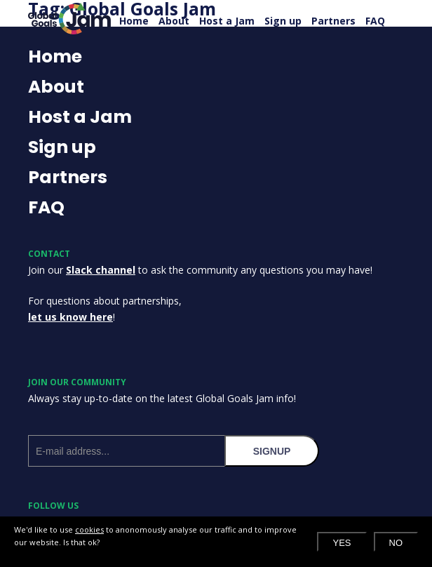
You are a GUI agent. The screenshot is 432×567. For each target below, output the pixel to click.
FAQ (375, 20)
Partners (333, 20)
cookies (89, 529)
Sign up (283, 20)
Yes (341, 543)
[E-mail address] (126, 451)
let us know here (70, 316)
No (396, 543)
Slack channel (100, 269)
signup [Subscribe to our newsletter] (272, 451)
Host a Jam (227, 20)
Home (134, 20)
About (173, 20)
